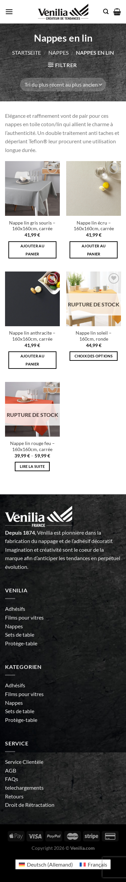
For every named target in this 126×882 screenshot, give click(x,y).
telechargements (24, 787)
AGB (10, 770)
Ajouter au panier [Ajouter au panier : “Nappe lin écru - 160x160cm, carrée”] (94, 250)
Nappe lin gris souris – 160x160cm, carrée (32, 226)
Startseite (26, 52)
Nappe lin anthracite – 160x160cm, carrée (32, 336)
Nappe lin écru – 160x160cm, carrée (94, 226)
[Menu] (9, 11)
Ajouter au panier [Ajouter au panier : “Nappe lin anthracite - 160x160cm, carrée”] (32, 360)
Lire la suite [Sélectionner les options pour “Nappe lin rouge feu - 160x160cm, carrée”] (32, 466)
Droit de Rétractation (29, 804)
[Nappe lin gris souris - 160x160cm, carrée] (32, 188)
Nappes (58, 52)
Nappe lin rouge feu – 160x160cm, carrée (32, 446)
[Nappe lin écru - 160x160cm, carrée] (93, 188)
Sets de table (19, 634)
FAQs (11, 779)
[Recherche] (106, 11)
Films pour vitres (24, 617)
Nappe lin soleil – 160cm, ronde (94, 336)
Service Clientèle (24, 761)
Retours (14, 796)
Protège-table (21, 643)
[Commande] (63, 84)
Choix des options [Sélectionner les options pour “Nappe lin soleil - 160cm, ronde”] (94, 356)
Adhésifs (15, 608)
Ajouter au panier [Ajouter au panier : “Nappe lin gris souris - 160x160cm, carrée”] (32, 250)
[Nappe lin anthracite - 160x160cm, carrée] (32, 299)
